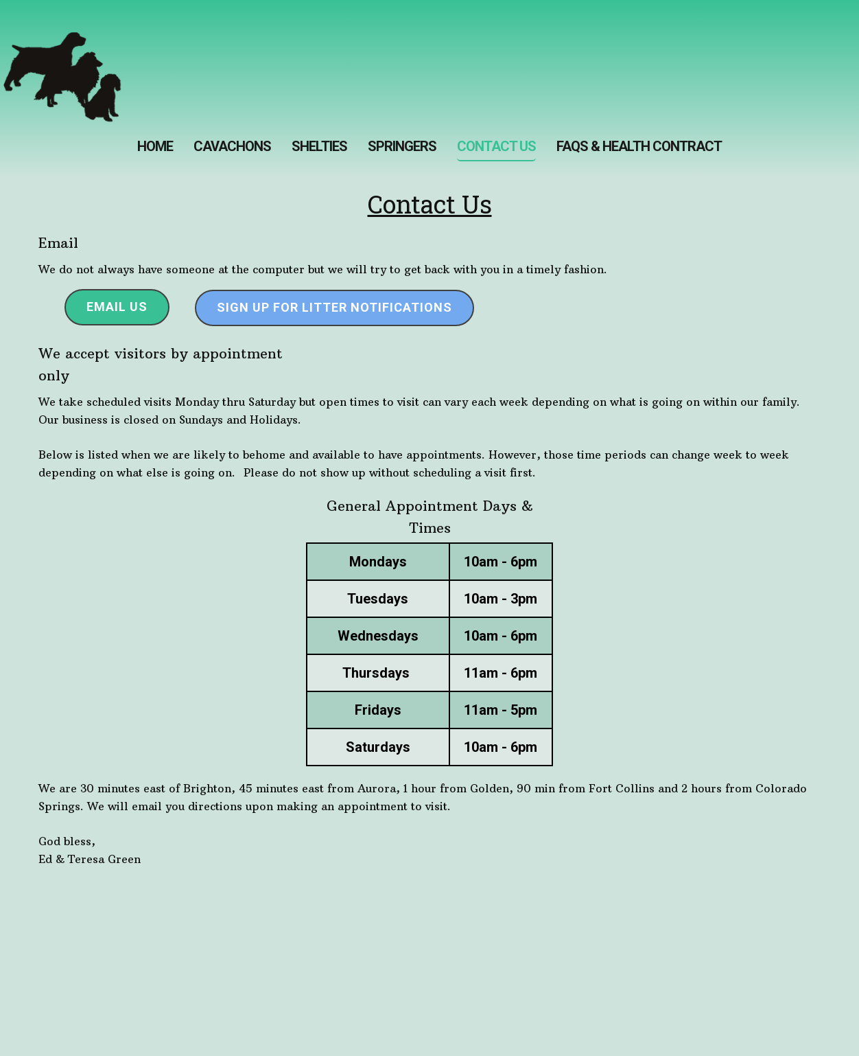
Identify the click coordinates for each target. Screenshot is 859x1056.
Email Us (117, 306)
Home (155, 146)
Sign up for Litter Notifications (334, 307)
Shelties (319, 146)
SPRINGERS (402, 146)
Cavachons (232, 146)
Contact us (496, 146)
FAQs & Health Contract (639, 146)
